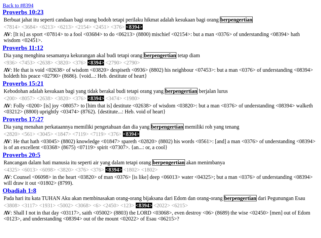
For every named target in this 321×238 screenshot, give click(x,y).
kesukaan (185, 19)
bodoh (104, 19)
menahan (33, 127)
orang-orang (129, 198)
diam (194, 55)
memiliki (83, 127)
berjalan (207, 91)
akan (191, 162)
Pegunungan (281, 198)
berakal (107, 91)
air (96, 162)
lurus (222, 91)
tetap (183, 55)
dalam (34, 162)
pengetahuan (107, 127)
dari (168, 198)
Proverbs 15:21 (23, 83)
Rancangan (15, 162)
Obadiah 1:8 (19, 190)
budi (111, 55)
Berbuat (12, 19)
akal (100, 55)
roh (208, 127)
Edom (180, 198)
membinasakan (99, 198)
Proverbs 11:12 (23, 47)
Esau (300, 198)
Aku (65, 198)
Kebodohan (16, 91)
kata (36, 198)
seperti (47, 19)
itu (36, 19)
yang (18, 55)
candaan (64, 19)
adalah (167, 19)
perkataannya (59, 127)
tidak (93, 91)
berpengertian (236, 19)
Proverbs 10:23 (23, 12)
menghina (34, 55)
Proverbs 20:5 (21, 154)
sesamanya (57, 55)
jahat (27, 19)
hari (19, 198)
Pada (9, 198)
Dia (7, 55)
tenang (232, 127)
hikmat (151, 19)
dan (126, 127)
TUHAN (51, 198)
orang (90, 19)
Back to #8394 (18, 5)
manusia (60, 162)
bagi (79, 19)
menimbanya (211, 162)
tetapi (119, 19)
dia (134, 127)
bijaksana (153, 198)
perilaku (134, 19)
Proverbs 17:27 (23, 119)
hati (47, 162)
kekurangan (83, 55)
